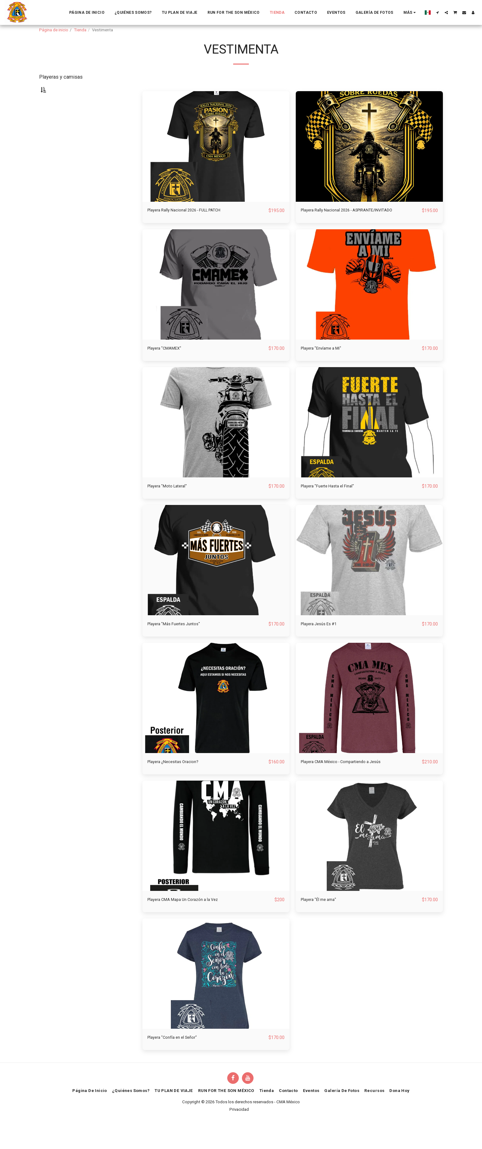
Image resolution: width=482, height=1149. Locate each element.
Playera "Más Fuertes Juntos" (180, 648)
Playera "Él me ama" (323, 924)
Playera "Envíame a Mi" (326, 371)
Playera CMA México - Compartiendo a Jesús (351, 786)
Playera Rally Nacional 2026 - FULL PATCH (195, 225)
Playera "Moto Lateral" (172, 509)
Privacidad (239, 1134)
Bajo (56, 180)
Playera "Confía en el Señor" (177, 1062)
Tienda (80, 30)
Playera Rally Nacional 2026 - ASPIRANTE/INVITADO (333, 229)
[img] (216, 161)
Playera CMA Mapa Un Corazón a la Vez (191, 924)
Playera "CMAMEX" (169, 371)
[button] (437, 12)
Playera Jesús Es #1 (324, 648)
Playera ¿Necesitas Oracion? (179, 786)
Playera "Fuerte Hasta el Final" (334, 509)
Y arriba (59, 197)
